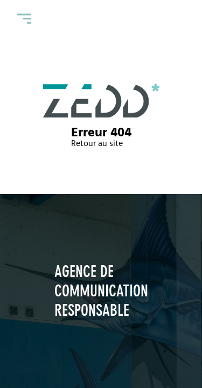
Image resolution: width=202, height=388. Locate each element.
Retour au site (97, 143)
